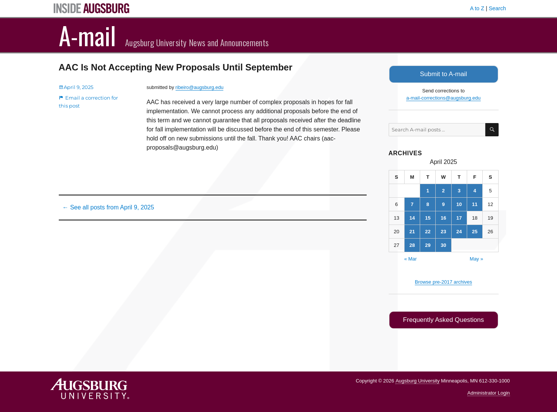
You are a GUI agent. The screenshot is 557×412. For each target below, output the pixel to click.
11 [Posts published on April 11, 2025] (474, 203)
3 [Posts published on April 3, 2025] (459, 190)
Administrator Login (489, 391)
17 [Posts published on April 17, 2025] (459, 217)
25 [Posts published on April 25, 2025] (474, 231)
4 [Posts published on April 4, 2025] (474, 190)
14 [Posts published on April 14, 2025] (412, 217)
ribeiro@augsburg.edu (200, 87)
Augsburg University (417, 379)
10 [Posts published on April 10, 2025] (459, 203)
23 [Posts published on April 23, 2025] (443, 231)
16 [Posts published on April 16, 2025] (443, 217)
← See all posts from (108, 207)
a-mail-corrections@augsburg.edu (443, 97)
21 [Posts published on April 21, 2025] (412, 231)
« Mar (410, 258)
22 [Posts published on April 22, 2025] (427, 231)
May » (476, 258)
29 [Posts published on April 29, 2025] (427, 244)
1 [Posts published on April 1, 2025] (428, 190)
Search (497, 8)
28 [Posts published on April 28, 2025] (412, 244)
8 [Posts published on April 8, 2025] (428, 203)
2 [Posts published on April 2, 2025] (443, 190)
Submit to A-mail (443, 73)
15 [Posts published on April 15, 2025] (427, 217)
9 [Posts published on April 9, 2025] (443, 203)
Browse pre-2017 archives (443, 281)
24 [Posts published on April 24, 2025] (459, 231)
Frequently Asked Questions (443, 318)
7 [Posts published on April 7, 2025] (412, 203)
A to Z (477, 8)
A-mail (87, 35)
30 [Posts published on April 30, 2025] (443, 244)
